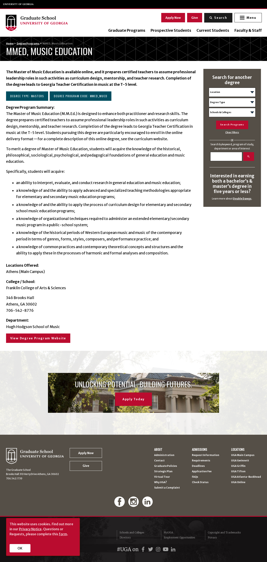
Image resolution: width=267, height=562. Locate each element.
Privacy (212, 537)
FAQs (195, 477)
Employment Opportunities (179, 537)
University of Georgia (18, 4)
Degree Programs (28, 43)
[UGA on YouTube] (166, 549)
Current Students (212, 30)
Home (10, 43)
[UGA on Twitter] (151, 549)
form (63, 534)
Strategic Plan (163, 471)
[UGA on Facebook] (143, 549)
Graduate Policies (165, 466)
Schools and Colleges (132, 532)
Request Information (205, 455)
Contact (159, 461)
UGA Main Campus (242, 455)
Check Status (200, 482)
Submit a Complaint (167, 488)
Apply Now (172, 17)
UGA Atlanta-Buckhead (246, 477)
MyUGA (168, 532)
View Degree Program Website (38, 338)
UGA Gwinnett (240, 461)
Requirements (201, 461)
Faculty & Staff (247, 30)
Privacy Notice (30, 529)
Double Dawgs (242, 198)
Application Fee (202, 471)
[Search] (226, 156)
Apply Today (133, 399)
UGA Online (238, 482)
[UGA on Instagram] (158, 549)
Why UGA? (160, 482)
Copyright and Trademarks (224, 532)
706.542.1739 (14, 478)
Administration (164, 455)
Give (194, 17)
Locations (237, 449)
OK (20, 548)
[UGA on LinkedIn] (173, 549)
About (158, 449)
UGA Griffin (238, 466)
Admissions (199, 449)
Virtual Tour (162, 477)
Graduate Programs (126, 30)
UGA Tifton (238, 471)
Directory (125, 537)
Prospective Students (170, 30)
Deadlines (198, 466)
